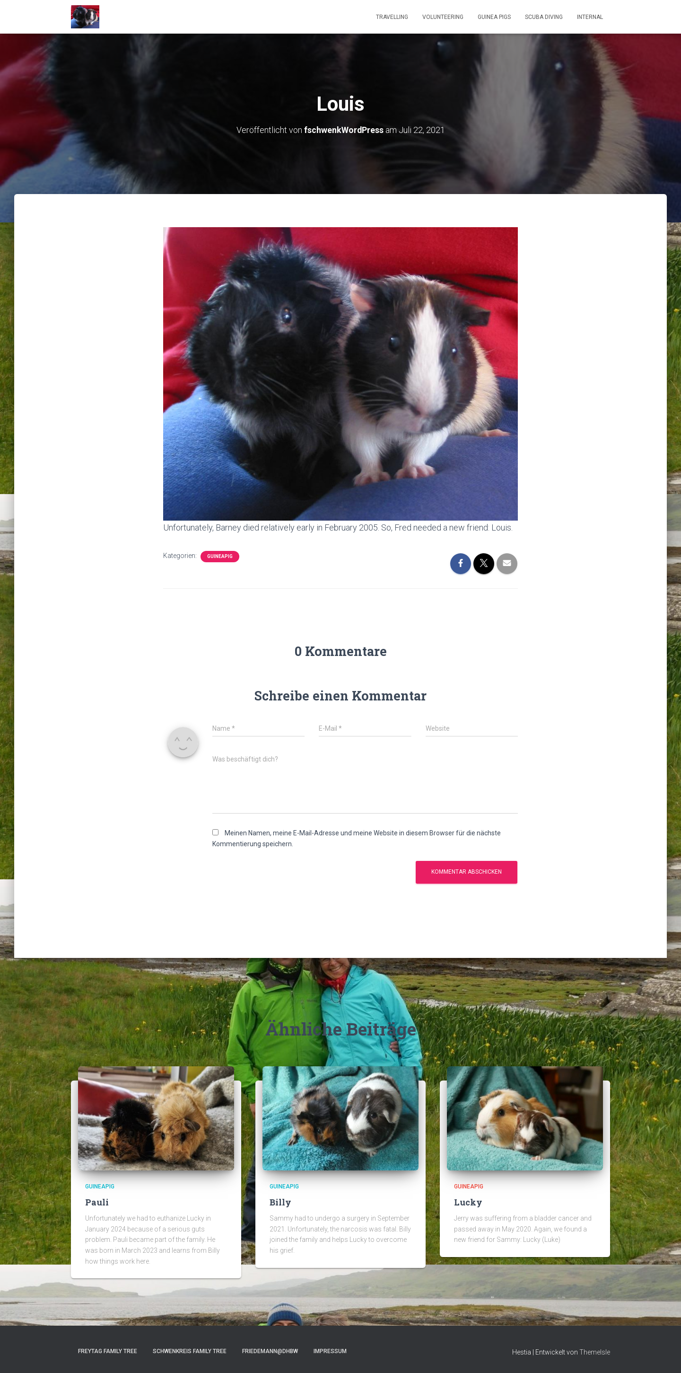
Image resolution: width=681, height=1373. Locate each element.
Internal (590, 17)
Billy (280, 1201)
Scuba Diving (544, 17)
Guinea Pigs (494, 17)
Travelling (392, 17)
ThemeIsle (594, 1352)
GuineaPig (220, 555)
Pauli (97, 1201)
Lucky (468, 1201)
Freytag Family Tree (107, 1351)
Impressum (330, 1351)
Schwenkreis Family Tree (190, 1351)
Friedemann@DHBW (270, 1351)
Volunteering (442, 17)
